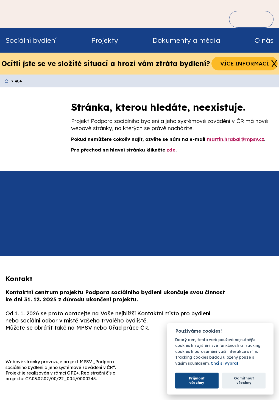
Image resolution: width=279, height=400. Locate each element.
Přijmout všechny (197, 380)
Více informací (244, 63)
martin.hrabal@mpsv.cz (235, 139)
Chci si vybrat (224, 363)
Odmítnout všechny (244, 380)
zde (171, 150)
